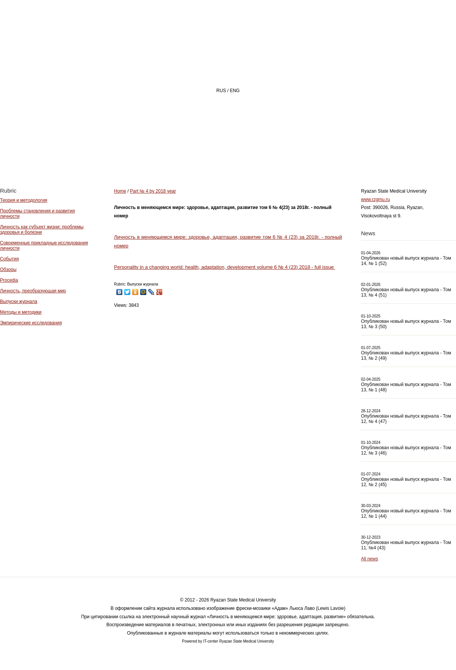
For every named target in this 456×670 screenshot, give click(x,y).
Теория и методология (23, 200)
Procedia (9, 280)
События (9, 259)
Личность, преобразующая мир (33, 291)
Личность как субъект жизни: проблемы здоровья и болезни (42, 229)
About (216, 158)
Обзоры (8, 269)
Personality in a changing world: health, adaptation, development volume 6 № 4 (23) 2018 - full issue (224, 267)
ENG (235, 90)
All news (369, 559)
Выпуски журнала (18, 301)
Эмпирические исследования (31, 322)
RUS (221, 90)
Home (172, 158)
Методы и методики (20, 312)
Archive (312, 158)
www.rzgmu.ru (375, 199)
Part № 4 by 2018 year (153, 191)
